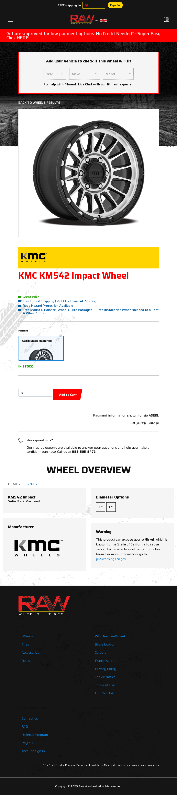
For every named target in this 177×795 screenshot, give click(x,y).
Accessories (30, 652)
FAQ (25, 726)
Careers (100, 652)
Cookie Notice (105, 676)
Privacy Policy (105, 668)
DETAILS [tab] (13, 483)
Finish (23, 330)
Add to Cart (68, 394)
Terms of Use (105, 685)
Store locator (104, 644)
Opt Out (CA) (104, 693)
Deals (26, 660)
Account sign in (33, 751)
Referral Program (35, 734)
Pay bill (27, 742)
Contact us (30, 718)
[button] (32, 173)
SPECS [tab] (32, 483)
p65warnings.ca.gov (111, 559)
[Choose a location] (87, 5)
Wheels (27, 636)
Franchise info (106, 660)
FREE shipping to (69, 5)
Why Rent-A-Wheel (110, 636)
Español (115, 5)
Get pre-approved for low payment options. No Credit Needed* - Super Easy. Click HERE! (84, 36)
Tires (25, 644)
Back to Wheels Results (39, 102)
